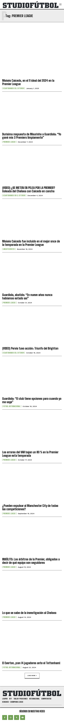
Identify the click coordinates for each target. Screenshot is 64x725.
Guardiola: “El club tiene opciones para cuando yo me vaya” (31, 400)
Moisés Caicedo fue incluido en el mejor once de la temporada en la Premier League (31, 243)
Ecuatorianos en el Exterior (14, 195)
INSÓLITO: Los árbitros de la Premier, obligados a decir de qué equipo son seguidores (31, 560)
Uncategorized (9, 249)
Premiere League (9, 142)
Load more (32, 675)
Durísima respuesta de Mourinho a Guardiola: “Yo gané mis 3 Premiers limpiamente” (31, 135)
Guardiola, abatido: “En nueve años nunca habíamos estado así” (27, 296)
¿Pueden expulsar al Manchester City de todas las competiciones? (30, 507)
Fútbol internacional (11, 406)
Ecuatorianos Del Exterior (13, 88)
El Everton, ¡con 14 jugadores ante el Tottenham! (31, 663)
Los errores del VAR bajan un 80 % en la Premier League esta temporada (30, 453)
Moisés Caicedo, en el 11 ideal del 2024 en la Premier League (28, 82)
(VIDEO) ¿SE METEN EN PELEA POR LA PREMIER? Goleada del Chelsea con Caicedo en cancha (28, 189)
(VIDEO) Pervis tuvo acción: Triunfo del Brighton (30, 348)
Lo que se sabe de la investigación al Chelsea (29, 613)
